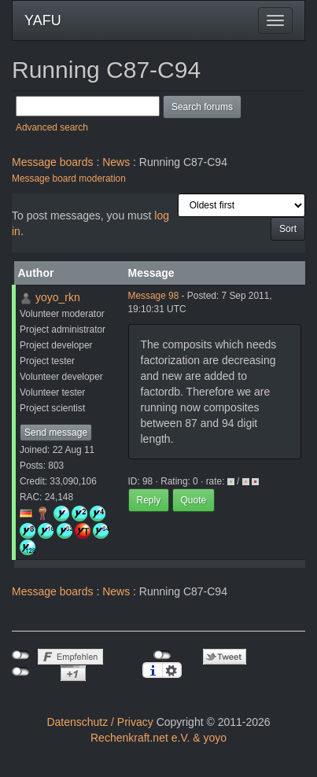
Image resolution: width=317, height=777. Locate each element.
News (116, 162)
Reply (149, 500)
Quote (194, 500)
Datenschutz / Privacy (99, 722)
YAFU (42, 20)
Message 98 (153, 295)
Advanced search (52, 127)
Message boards (53, 162)
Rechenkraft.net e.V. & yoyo (158, 737)
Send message (55, 432)
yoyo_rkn (57, 297)
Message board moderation (69, 178)
